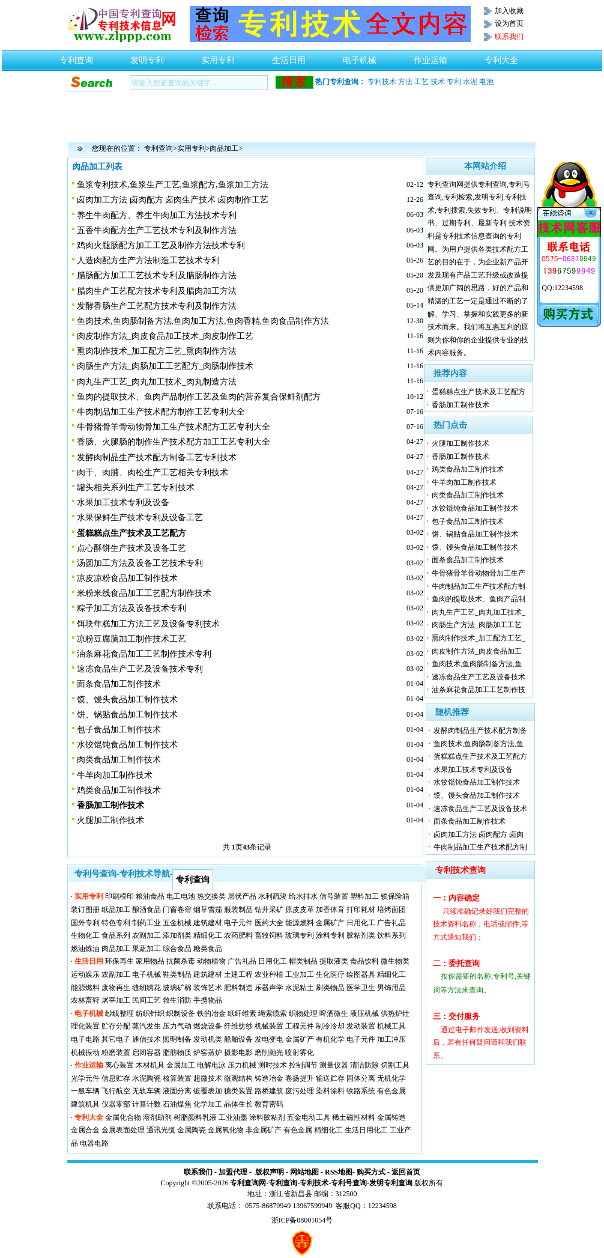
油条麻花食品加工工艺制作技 (478, 689)
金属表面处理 (123, 1130)
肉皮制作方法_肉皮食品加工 (477, 651)
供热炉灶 (395, 1013)
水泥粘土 (299, 987)
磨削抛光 (269, 1052)
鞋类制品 (177, 974)
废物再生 (115, 987)
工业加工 (299, 974)
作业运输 (430, 57)
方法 (405, 81)
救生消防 (177, 1000)
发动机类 (207, 1039)
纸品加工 (115, 909)
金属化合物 (123, 1117)
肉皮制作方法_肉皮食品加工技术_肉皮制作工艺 (165, 336)
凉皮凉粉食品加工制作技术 (127, 578)
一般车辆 (85, 1091)
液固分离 (177, 1091)
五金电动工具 (308, 1117)
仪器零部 (115, 1104)
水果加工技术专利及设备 (123, 502)
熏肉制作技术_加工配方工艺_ (478, 638)
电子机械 (359, 57)
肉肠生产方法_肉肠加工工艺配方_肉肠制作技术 (165, 366)
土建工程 (238, 974)
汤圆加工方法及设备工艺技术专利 (140, 563)
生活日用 (289, 57)
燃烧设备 (207, 1026)
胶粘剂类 (360, 935)
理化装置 (85, 1026)
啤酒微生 (333, 1013)
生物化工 (85, 935)
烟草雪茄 (207, 909)
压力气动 (177, 1026)
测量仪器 (333, 1065)
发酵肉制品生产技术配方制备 (480, 730)
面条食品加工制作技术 (119, 683)
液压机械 (364, 1013)
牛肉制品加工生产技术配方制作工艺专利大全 (161, 411)
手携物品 (207, 1000)
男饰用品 (391, 987)
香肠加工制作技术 (460, 405)
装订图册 (85, 909)
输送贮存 (330, 1078)
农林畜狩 (85, 1000)
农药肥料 (238, 935)
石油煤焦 (177, 1104)
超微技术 (207, 1078)
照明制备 (177, 1039)
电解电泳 (211, 1065)
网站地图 (304, 1172)
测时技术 (272, 1065)
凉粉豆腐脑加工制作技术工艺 (131, 638)
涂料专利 (330, 935)
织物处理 (303, 1013)
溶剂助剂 (157, 1117)
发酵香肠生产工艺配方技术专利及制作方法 (157, 306)
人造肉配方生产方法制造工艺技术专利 (148, 260)
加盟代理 (233, 1172)
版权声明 (269, 1172)
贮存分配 (115, 1026)
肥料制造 (238, 987)
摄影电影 (238, 1052)
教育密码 (269, 1104)
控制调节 (303, 1065)
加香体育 (330, 909)
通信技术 (146, 1039)
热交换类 (211, 896)
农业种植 (269, 974)
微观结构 (238, 1078)
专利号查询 (349, 1183)
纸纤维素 (242, 1013)
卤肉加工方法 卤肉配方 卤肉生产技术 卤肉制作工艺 (172, 199)
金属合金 (85, 1130)
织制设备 (180, 1013)
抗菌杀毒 (180, 961)
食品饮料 (364, 961)
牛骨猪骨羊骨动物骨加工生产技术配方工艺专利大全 (173, 426)
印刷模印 (119, 896)
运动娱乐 (85, 974)
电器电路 (94, 1143)
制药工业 (146, 923)
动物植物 (211, 961)
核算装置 (177, 1078)
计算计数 (146, 1104)
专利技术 (381, 81)
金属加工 (180, 1065)
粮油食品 (150, 896)
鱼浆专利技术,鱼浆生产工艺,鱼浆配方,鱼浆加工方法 (172, 184)
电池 (486, 81)
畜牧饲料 (269, 935)
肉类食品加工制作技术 (119, 759)
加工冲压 (391, 1039)
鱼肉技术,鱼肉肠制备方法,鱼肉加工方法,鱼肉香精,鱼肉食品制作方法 (203, 321)
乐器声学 (269, 987)
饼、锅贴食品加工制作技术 (127, 714)
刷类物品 (330, 987)
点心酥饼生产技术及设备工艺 (131, 548)
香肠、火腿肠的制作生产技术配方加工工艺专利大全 (173, 441)
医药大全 (269, 923)
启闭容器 (146, 1052)
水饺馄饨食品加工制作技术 (127, 744)
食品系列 (115, 935)
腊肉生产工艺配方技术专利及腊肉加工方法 (157, 291)
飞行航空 (115, 1091)
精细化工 (207, 935)
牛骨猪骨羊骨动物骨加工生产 (478, 573)
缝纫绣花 (146, 987)
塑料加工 (364, 896)
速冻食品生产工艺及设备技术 (478, 677)
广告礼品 (391, 923)
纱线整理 (119, 1013)
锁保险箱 (395, 896)
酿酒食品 (146, 909)
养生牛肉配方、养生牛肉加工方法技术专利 (157, 215)
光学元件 (85, 1078)
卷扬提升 (299, 1078)
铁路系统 (360, 1091)
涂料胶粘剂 (267, 1117)
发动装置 (360, 1026)
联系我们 (198, 1172)
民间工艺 (146, 1000)
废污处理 (299, 1091)
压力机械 (242, 1065)
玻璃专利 (299, 935)
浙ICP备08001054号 (302, 1220)
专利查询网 (248, 1183)
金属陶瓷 (191, 1130)
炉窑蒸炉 (207, 1052)
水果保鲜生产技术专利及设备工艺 (140, 517)
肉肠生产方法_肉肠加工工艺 (477, 625)
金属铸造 (391, 1117)
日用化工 (360, 923)
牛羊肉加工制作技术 (115, 775)
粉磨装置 (115, 1052)
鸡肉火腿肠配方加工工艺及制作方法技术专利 (161, 245)
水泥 (470, 81)
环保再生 (119, 961)
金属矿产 (330, 923)
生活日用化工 (366, 1130)
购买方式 (371, 1172)
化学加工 (207, 1104)
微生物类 (395, 961)
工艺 (421, 81)
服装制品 (238, 909)
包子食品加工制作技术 (119, 729)
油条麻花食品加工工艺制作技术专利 (144, 653)
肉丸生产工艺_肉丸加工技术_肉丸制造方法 (157, 381)
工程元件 (299, 1026)
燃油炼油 (85, 948)
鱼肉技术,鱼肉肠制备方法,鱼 (477, 664)
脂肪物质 (177, 1052)
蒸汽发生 (146, 1026)
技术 (437, 81)
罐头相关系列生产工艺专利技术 (136, 487)
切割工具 (395, 1065)
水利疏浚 (272, 896)
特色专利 (115, 923)
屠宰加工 (115, 1000)
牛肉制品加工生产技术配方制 (478, 586)
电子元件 (238, 923)
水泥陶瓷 (146, 1078)
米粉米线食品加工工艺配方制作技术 (144, 593)
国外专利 (85, 923)
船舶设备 (238, 1039)
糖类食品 (207, 948)
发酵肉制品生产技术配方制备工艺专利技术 (157, 457)
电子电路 (85, 1039)
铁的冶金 (211, 1013)
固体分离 (360, 1078)
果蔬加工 (146, 948)
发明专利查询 (390, 1183)
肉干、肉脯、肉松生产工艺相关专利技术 (152, 472)
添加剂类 (177, 935)
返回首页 (405, 1172)
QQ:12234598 (562, 288)
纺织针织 (150, 1013)
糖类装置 (238, 1091)
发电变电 (269, 1039)
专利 (454, 81)
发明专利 (147, 57)
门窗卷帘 (177, 909)
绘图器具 (360, 974)
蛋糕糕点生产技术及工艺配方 (478, 391)
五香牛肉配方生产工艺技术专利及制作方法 (157, 230)
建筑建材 (207, 923)
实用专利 (218, 57)
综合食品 (177, 948)
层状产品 (242, 896)
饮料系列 (391, 935)
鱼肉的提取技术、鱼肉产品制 (478, 599)
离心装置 (119, 1065)
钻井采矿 (269, 909)
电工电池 (180, 896)
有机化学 (330, 1039)
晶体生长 (238, 1104)
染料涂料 (330, 1091)
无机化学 (391, 1078)
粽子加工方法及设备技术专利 (131, 608)
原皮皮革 (299, 909)
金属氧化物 (226, 1130)
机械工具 (391, 1026)
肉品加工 (224, 148)
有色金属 (391, 1091)
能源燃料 (299, 923)
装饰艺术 (207, 987)
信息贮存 (115, 1078)
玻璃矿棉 (177, 987)
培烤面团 (391, 909)
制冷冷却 (330, 1026)
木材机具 (150, 1065)
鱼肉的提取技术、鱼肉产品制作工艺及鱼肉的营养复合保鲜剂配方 (199, 396)
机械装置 (269, 1026)
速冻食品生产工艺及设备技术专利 (140, 668)
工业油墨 (233, 1117)
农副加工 (146, 935)
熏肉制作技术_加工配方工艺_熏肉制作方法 (157, 351)
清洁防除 (364, 1065)
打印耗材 (360, 909)
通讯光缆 (160, 1130)
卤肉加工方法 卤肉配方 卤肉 (478, 834)
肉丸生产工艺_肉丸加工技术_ (478, 612)
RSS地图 (338, 1172)
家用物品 (150, 961)
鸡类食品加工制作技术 (119, 790)
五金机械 (177, 923)
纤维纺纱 (238, 1026)
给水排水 (303, 896)
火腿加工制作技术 (110, 820)
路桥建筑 (269, 1091)
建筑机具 (85, 1104)
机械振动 (85, 1052)
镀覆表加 (207, 1091)
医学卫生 (360, 987)
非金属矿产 (264, 1130)
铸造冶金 (269, 1078)
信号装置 (333, 896)
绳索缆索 (272, 1013)
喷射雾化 (299, 1052)
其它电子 (115, 1039)
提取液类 (333, 961)
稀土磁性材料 (353, 1117)
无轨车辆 (146, 1091)
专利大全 (501, 57)
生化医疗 (330, 974)
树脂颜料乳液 (195, 1117)
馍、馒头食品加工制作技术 (127, 699)
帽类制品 (303, 961)
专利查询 (76, 57)
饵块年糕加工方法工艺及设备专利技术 (148, 623)
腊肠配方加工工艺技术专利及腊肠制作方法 (157, 275)
